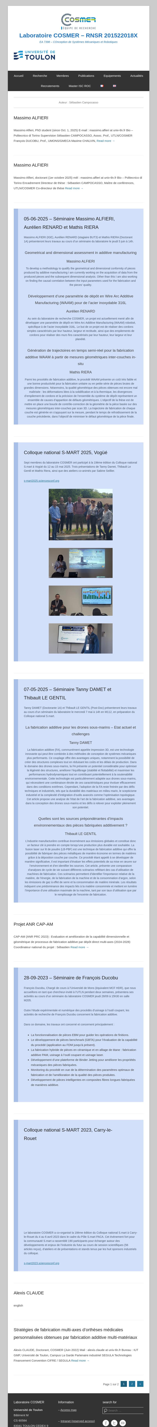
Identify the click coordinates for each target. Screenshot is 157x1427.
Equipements (112, 75)
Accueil (18, 75)
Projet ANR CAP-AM (33, 924)
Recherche (40, 75)
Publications (86, 75)
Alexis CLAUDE (29, 1292)
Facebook (106, 1423)
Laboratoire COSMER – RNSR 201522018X (78, 35)
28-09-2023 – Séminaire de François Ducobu (71, 977)
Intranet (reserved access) (78, 1421)
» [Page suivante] (140, 1383)
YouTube (122, 1423)
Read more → (106, 140)
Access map (69, 1410)
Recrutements (50, 86)
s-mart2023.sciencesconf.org (41, 1263)
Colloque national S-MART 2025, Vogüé (65, 452)
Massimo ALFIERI (31, 117)
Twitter (114, 1423)
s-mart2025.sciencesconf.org (41, 480)
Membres (63, 75)
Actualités (136, 75)
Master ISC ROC (80, 86)
